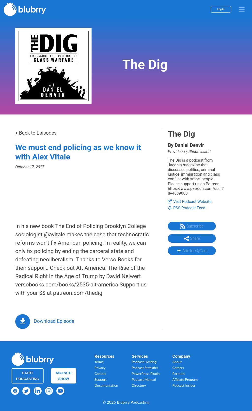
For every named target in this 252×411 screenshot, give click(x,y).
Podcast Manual (144, 379)
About (177, 362)
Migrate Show (64, 376)
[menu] (241, 9)
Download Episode (54, 321)
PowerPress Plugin (145, 373)
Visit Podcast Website (189, 201)
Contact (100, 373)
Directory (139, 385)
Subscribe (191, 226)
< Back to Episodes (36, 133)
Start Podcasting (27, 376)
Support (100, 379)
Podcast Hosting (144, 362)
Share (192, 238)
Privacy (100, 368)
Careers (178, 368)
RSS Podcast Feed (186, 208)
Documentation (106, 385)
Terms (99, 362)
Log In (220, 9)
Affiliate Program (185, 379)
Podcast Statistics (145, 368)
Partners (179, 373)
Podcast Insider (184, 385)
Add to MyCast (191, 250)
